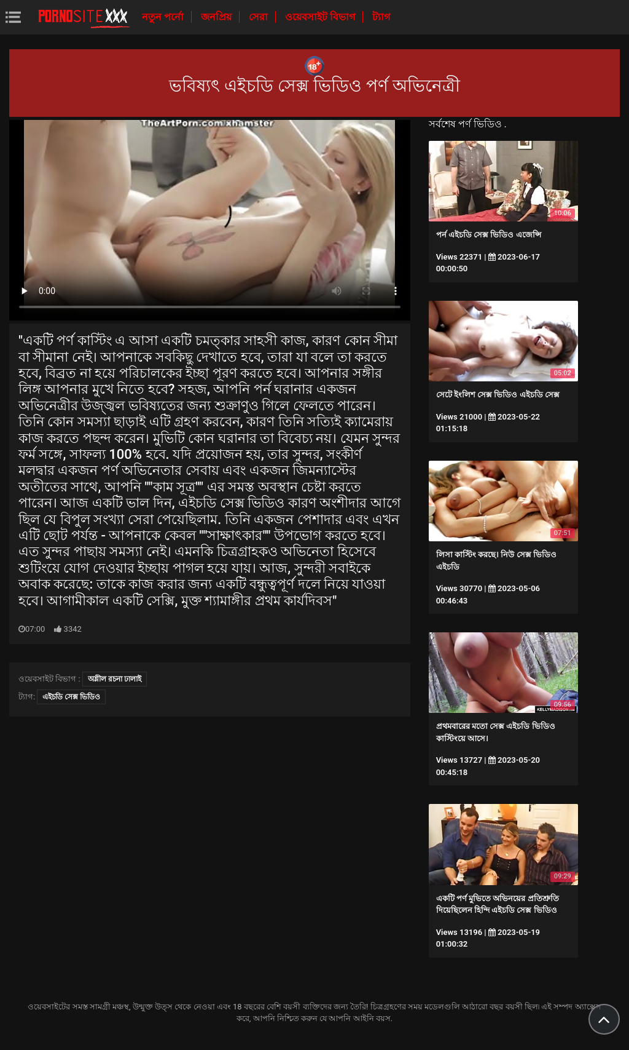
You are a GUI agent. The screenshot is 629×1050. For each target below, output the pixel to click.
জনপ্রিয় (217, 17)
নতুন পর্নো (164, 17)
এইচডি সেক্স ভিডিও (71, 697)
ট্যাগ (381, 17)
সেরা (259, 17)
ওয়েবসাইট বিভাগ (321, 17)
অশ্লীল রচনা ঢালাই (114, 679)
